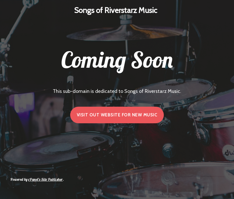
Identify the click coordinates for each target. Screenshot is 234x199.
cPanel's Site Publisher (45, 179)
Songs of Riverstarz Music (115, 10)
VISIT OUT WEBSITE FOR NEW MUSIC (117, 115)
